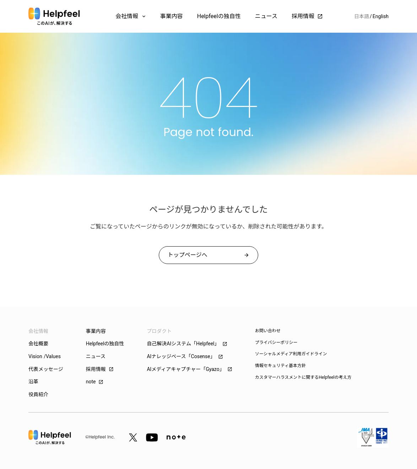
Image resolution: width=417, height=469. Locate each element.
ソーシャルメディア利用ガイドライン (291, 353)
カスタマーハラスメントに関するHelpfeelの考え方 (303, 377)
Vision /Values (44, 356)
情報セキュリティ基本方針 (280, 365)
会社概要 (38, 343)
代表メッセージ (45, 369)
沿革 (33, 381)
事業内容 (171, 16)
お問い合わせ (268, 330)
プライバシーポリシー (276, 342)
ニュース (266, 16)
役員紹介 (38, 394)
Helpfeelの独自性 (219, 16)
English (381, 16)
